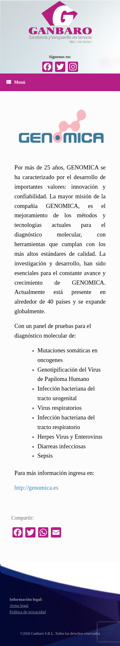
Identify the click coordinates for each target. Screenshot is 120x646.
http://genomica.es (36, 487)
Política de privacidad (28, 611)
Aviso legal (19, 605)
